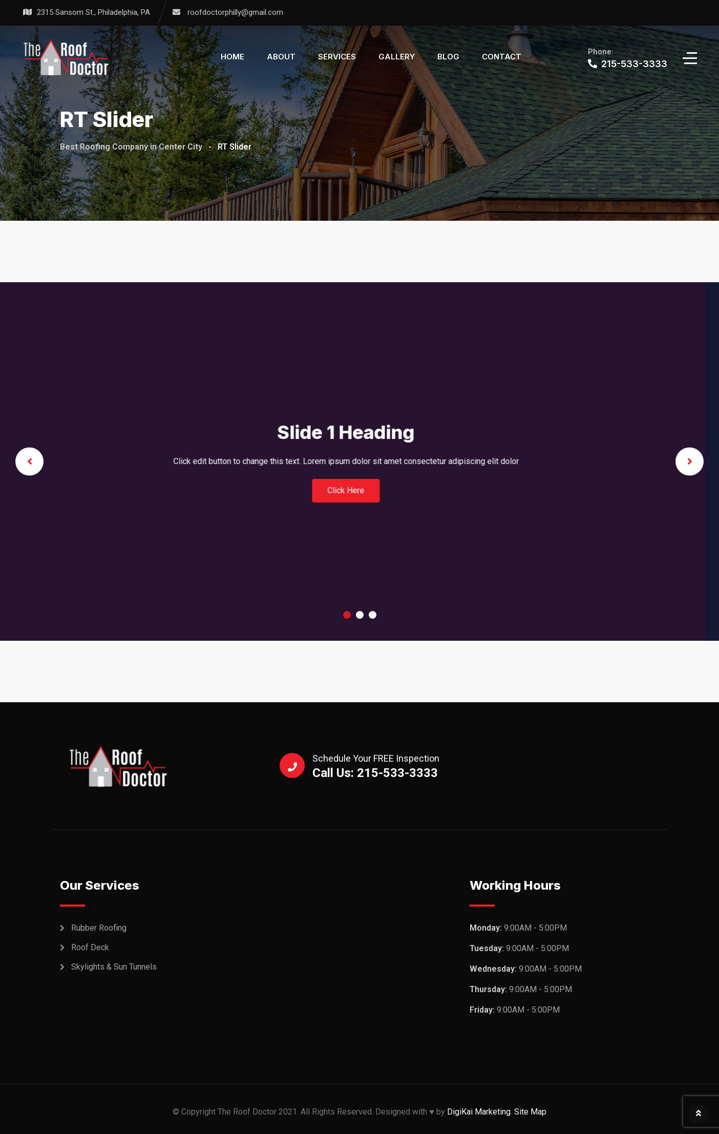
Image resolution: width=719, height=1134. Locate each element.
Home (232, 56)
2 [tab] (360, 615)
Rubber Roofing (98, 928)
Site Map (530, 1112)
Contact (501, 56)
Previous (29, 461)
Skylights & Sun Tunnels (114, 967)
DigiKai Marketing (479, 1112)
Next (689, 461)
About (281, 56)
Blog (448, 56)
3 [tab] (372, 615)
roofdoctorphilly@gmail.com (235, 12)
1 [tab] (347, 615)
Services (337, 56)
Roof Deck (90, 947)
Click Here (587, 490)
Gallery (396, 56)
